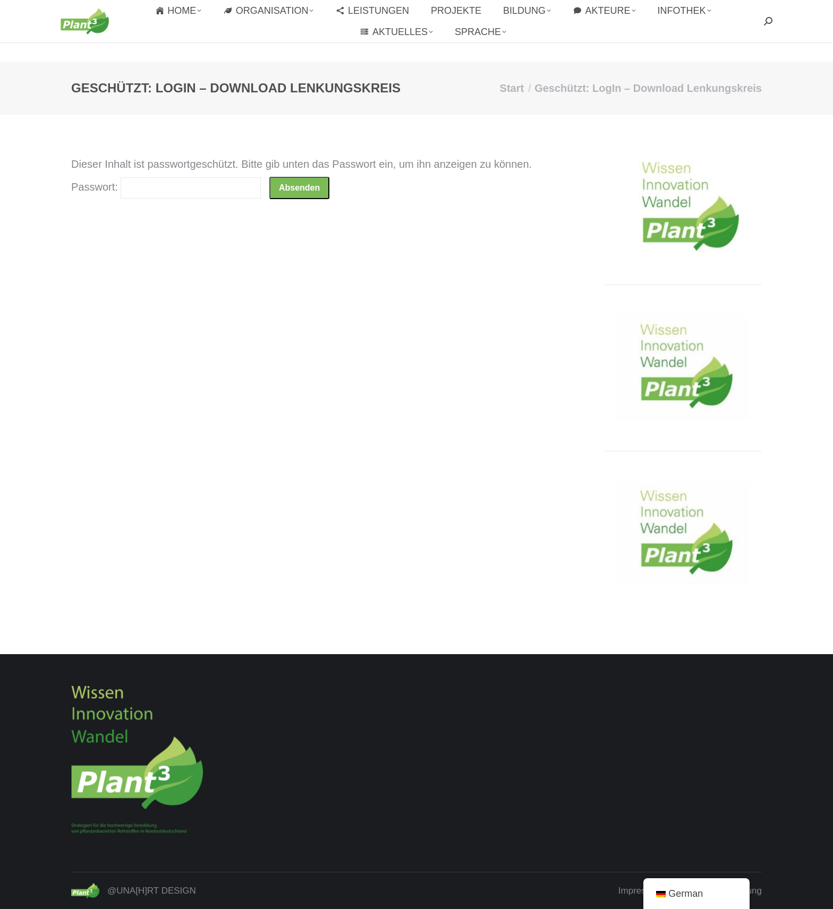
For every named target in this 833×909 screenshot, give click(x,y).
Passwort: (166, 187)
